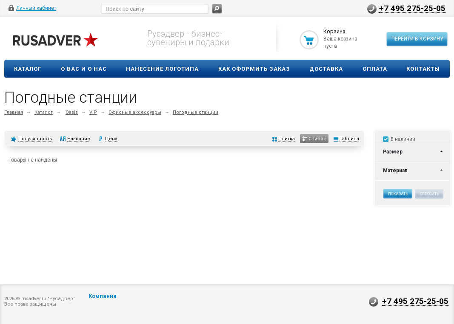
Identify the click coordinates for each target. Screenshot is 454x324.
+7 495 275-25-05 (412, 8)
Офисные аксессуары (135, 112)
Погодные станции (195, 112)
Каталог (27, 69)
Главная (13, 112)
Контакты (423, 69)
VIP (93, 112)
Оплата (375, 69)
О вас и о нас (84, 69)
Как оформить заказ (254, 69)
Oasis (72, 112)
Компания (103, 296)
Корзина (334, 31)
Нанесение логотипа (162, 69)
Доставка (326, 69)
